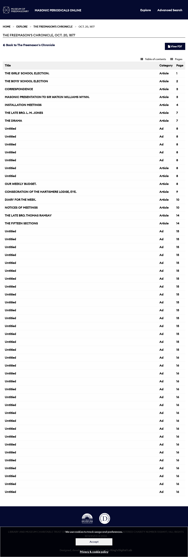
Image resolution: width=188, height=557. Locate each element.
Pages (176, 59)
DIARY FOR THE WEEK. (20, 199)
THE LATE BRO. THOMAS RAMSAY (28, 215)
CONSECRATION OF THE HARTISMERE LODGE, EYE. (40, 192)
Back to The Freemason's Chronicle (29, 45)
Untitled (10, 128)
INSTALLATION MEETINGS (23, 105)
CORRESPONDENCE (19, 89)
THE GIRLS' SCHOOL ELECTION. (27, 73)
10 (177, 199)
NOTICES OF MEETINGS (21, 207)
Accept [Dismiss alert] (94, 541)
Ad (161, 128)
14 (177, 215)
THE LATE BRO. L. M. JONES (24, 113)
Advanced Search (169, 10)
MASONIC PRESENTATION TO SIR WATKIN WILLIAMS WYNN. (47, 97)
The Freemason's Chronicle (53, 26)
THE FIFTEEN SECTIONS (21, 223)
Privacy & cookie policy (94, 552)
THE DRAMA (13, 120)
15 (177, 231)
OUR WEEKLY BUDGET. (20, 184)
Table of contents (153, 59)
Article (164, 73)
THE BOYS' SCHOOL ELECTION (26, 81)
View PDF (175, 46)
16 (177, 357)
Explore (145, 10)
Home (6, 26)
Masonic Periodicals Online (58, 10)
